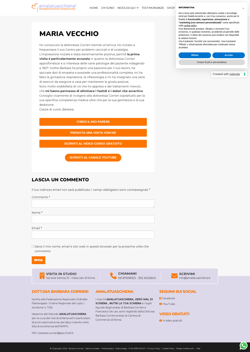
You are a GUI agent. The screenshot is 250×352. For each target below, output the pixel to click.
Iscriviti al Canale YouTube (93, 157)
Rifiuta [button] (194, 55)
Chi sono (107, 7)
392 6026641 (147, 278)
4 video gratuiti (170, 320)
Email (37, 228)
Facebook (167, 298)
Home (94, 7)
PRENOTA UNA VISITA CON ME (93, 133)
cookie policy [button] (190, 25)
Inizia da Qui (126, 7)
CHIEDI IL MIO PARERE (93, 122)
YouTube (167, 304)
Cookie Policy (168, 348)
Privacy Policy (153, 348)
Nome (37, 212)
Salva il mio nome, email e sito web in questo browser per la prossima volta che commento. (92, 249)
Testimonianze (153, 7)
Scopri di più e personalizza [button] (211, 62)
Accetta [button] (229, 55)
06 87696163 (127, 278)
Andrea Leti (188, 348)
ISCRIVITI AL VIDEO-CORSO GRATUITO (93, 143)
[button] (243, 7)
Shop (171, 7)
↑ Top (197, 348)
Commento (41, 197)
